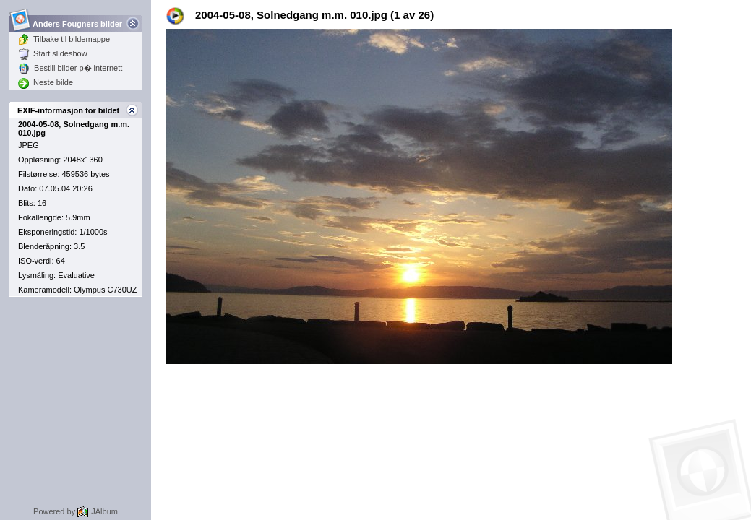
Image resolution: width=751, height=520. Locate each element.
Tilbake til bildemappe (64, 39)
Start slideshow (52, 53)
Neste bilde (45, 82)
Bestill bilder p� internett (70, 68)
